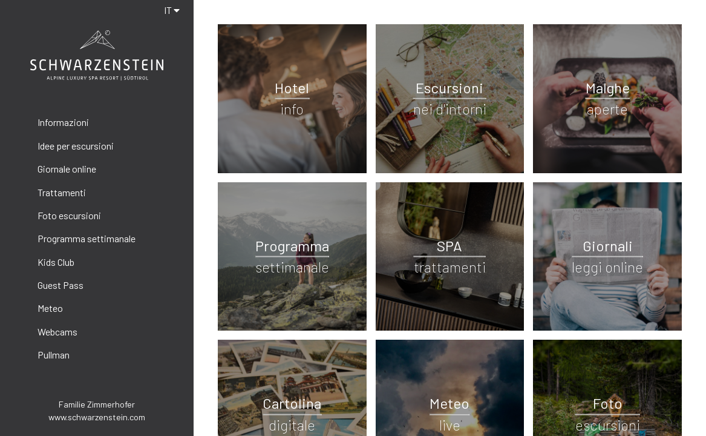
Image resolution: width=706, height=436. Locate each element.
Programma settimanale (87, 238)
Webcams (57, 331)
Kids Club (56, 262)
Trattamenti (62, 192)
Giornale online (67, 168)
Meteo (50, 308)
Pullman (54, 354)
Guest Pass (60, 285)
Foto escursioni (69, 215)
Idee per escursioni (76, 145)
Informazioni (63, 122)
